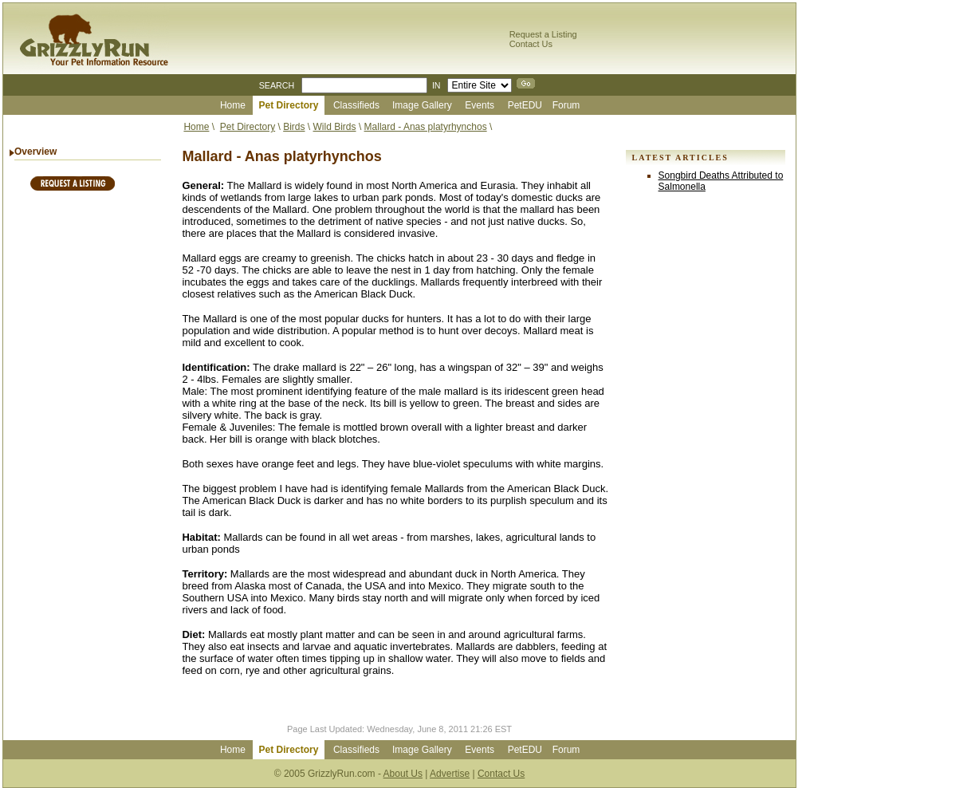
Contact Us (530, 44)
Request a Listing (543, 34)
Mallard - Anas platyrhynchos (425, 126)
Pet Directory (247, 126)
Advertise (450, 773)
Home (196, 126)
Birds (294, 126)
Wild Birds (334, 126)
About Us (403, 773)
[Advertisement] (88, 446)
